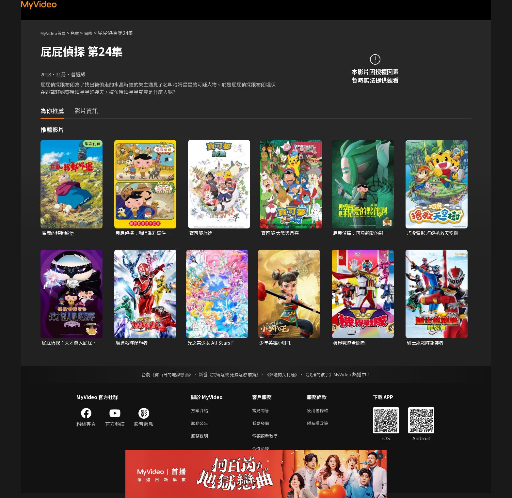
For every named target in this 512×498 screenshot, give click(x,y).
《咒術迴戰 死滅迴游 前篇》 (233, 375)
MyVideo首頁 (55, 32)
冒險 (95, 32)
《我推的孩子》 (324, 375)
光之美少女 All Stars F (211, 343)
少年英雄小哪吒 (276, 343)
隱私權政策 (323, 425)
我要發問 (262, 425)
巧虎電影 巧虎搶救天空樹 (434, 233)
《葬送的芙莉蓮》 (284, 375)
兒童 (80, 32)
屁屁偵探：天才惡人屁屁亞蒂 (69, 343)
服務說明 (201, 439)
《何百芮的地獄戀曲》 (167, 375)
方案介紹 (201, 411)
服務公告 (201, 425)
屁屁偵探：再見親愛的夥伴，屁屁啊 (360, 233)
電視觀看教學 (266, 439)
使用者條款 (323, 411)
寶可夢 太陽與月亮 (281, 233)
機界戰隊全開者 (350, 343)
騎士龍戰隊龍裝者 (426, 343)
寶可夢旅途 (201, 233)
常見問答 (262, 411)
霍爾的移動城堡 (59, 233)
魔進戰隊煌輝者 (133, 343)
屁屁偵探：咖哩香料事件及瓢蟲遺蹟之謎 (142, 233)
